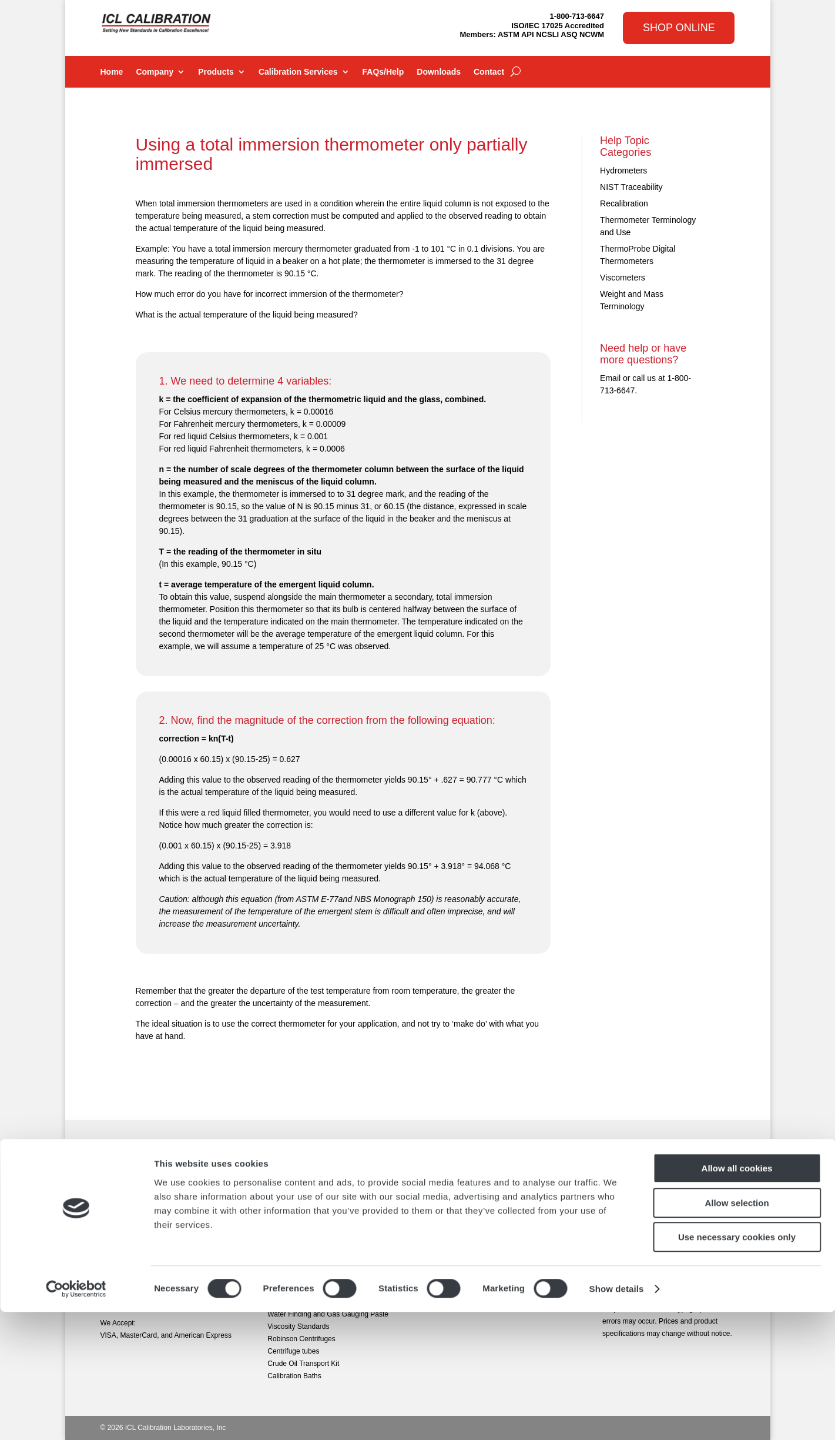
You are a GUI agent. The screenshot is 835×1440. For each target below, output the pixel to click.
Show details (616, 1417)
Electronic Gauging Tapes (307, 1215)
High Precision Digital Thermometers (324, 1228)
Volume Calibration (464, 1240)
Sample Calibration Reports (478, 1265)
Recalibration (624, 203)
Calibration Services (298, 72)
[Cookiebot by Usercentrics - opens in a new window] (76, 1417)
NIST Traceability (631, 187)
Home (111, 72)
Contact (489, 72)
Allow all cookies (737, 1296)
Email (610, 378)
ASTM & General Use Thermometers (325, 1178)
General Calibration (465, 1178)
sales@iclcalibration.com (139, 1253)
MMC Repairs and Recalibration (485, 1252)
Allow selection (737, 1331)
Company (154, 72)
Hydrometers (623, 170)
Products (216, 72)
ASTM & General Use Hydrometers (322, 1203)
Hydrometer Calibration (471, 1215)
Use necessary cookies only (737, 1365)
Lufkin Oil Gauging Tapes (306, 1240)
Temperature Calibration (472, 1191)
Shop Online (679, 28)
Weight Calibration (463, 1228)
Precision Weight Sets (301, 1252)
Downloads (439, 72)
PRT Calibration (459, 1203)
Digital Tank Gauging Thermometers (323, 1191)
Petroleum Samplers (299, 1265)
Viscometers (622, 277)
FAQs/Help (383, 72)
